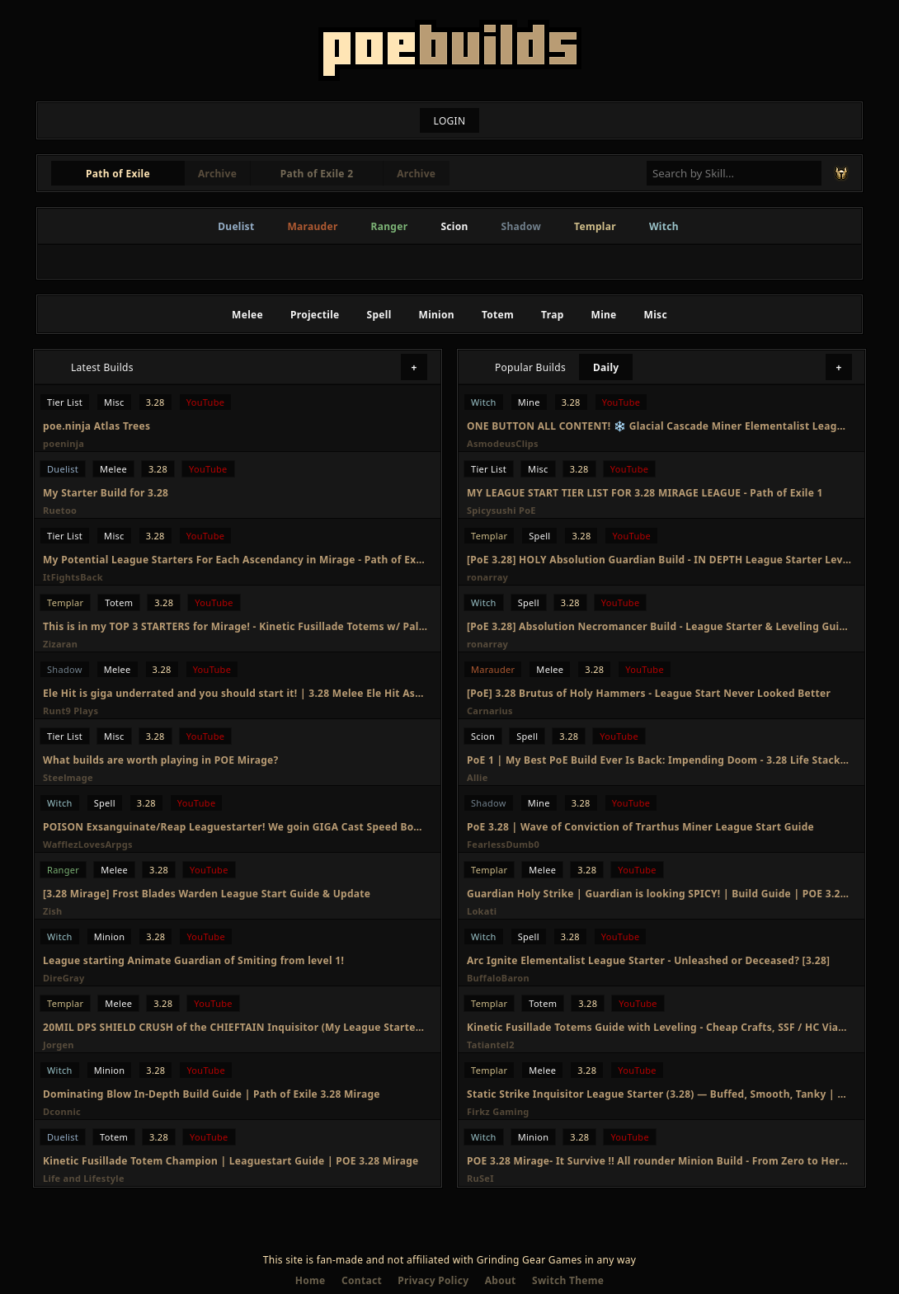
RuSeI (480, 1178)
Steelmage (68, 777)
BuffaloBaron (498, 978)
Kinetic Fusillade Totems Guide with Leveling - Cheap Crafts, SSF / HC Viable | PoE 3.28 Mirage (659, 1027)
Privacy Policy (433, 1280)
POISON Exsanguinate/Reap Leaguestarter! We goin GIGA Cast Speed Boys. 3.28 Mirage (235, 827)
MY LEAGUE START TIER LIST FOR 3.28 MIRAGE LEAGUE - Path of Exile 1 (645, 493)
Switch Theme (568, 1280)
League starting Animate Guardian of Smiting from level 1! (193, 960)
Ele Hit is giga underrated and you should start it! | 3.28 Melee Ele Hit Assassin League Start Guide (235, 693)
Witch (664, 226)
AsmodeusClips (503, 443)
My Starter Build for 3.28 (105, 493)
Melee (247, 315)
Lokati (482, 911)
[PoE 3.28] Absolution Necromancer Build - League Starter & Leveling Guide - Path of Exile (659, 626)
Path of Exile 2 (317, 174)
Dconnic (62, 1111)
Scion (454, 226)
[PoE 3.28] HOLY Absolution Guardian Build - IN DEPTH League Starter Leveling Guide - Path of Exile (659, 560)
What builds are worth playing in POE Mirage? (161, 760)
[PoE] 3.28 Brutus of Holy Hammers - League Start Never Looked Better (649, 693)
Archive (217, 174)
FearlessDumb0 (503, 844)
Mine (604, 315)
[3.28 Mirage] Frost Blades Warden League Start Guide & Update (206, 894)
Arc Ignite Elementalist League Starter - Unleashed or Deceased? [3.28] (648, 960)
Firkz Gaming (498, 1111)
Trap (552, 315)
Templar (595, 226)
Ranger (389, 226)
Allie (477, 777)
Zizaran (60, 644)
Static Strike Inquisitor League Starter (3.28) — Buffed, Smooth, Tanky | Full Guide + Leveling (659, 1094)
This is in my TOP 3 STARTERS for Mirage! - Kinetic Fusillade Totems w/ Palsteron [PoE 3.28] (235, 626)
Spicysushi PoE (501, 510)
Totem (498, 315)
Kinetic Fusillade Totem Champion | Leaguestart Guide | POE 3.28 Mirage (231, 1161)
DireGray (64, 978)
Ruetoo (60, 510)
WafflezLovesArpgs (88, 844)
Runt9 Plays (70, 710)
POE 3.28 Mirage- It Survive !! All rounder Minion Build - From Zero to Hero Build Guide (659, 1161)
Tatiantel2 (491, 1044)
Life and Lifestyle (84, 1178)
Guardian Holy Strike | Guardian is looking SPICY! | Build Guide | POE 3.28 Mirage (659, 894)
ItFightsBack (73, 577)
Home (310, 1280)
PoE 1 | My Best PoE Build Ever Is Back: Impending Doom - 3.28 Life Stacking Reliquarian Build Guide (659, 760)
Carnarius (490, 710)
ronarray (487, 577)
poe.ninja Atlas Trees (96, 426)
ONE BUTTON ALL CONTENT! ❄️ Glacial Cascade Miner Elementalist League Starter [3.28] (659, 426)
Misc (655, 315)
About (500, 1280)
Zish (53, 911)
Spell (379, 315)
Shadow (521, 226)
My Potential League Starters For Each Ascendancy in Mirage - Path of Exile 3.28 (235, 560)
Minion (436, 315)
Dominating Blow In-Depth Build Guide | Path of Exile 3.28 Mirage (211, 1094)
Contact (361, 1280)
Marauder (312, 226)
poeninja (63, 443)
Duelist (236, 226)
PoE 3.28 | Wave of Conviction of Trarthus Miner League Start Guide (640, 827)
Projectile (315, 315)
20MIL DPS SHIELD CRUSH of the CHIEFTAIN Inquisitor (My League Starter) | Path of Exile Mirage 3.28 (235, 1027)
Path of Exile (118, 174)
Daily (606, 367)
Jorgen (58, 1044)
